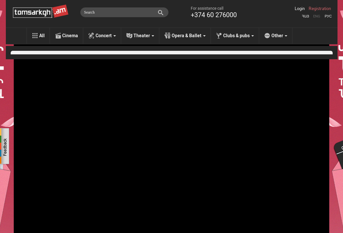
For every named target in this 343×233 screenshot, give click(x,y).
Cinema (70, 35)
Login (300, 8)
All (42, 35)
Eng (316, 16)
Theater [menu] (143, 35)
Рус (328, 16)
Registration (320, 8)
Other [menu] (279, 35)
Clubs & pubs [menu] (238, 35)
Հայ (305, 16)
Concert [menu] (106, 35)
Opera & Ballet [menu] (189, 35)
